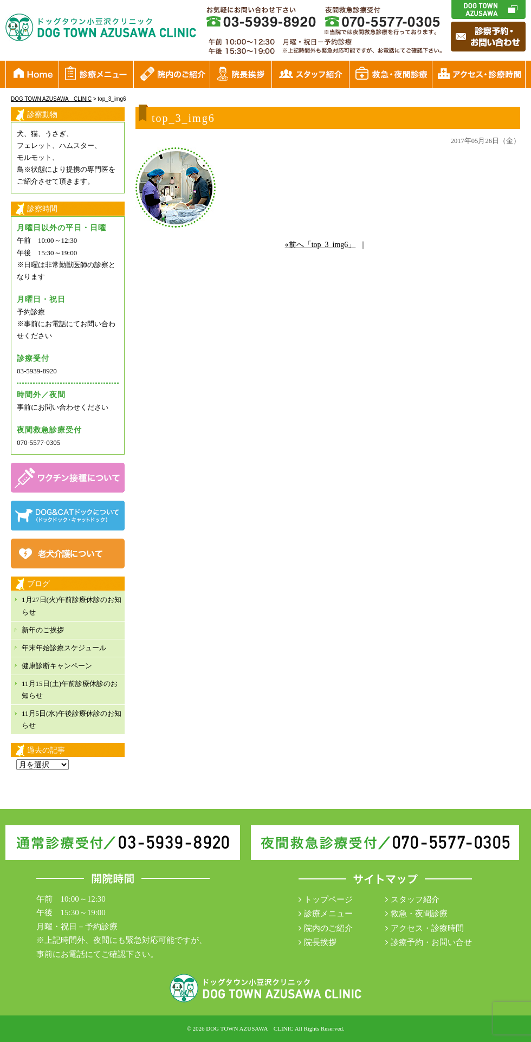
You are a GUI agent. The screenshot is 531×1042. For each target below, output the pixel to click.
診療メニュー (328, 913)
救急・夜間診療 (419, 913)
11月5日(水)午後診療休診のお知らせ (71, 719)
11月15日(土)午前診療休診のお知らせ (70, 689)
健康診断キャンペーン (57, 666)
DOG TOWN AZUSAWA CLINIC (249, 1028)
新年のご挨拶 (43, 630)
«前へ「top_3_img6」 (320, 245)
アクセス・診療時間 (427, 928)
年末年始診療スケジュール (64, 648)
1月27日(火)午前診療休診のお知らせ (71, 606)
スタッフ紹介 (415, 899)
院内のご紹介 (328, 928)
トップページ (328, 899)
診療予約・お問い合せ (431, 942)
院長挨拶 (320, 942)
